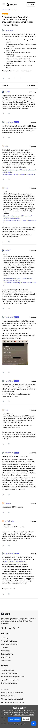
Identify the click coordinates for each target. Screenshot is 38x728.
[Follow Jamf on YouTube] (10, 628)
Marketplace (5, 651)
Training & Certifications (9, 641)
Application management (9, 680)
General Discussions (10, 10)
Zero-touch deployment (9, 673)
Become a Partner (7, 654)
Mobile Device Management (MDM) (13, 676)
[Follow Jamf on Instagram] (14, 628)
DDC (6, 146)
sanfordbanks (9, 521)
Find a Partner (6, 657)
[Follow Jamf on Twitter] (2, 628)
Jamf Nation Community (9, 644)
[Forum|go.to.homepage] (12, 4)
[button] (4, 5)
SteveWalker (9, 30)
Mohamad (8, 503)
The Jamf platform (7, 670)
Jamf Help (4, 638)
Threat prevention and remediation (12, 699)
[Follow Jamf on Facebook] (18, 628)
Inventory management (9, 683)
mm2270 (7, 92)
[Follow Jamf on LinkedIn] (6, 628)
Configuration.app (20, 561)
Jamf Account (6, 660)
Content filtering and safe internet (12, 702)
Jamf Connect (9, 561)
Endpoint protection (7, 696)
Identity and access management (12, 692)
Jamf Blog (4, 647)
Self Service (5, 689)
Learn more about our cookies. (24, 715)
